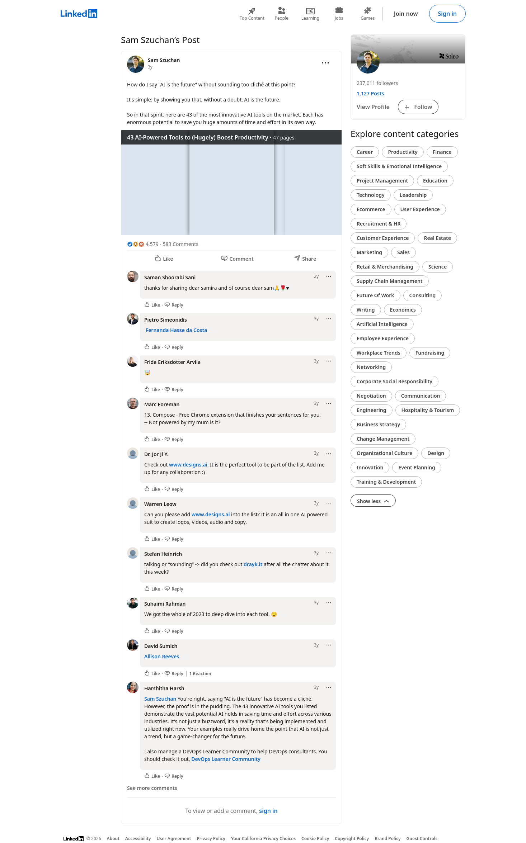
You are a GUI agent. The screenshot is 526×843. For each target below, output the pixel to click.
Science (437, 266)
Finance (442, 151)
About (113, 838)
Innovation (370, 467)
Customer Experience (383, 238)
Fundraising (430, 352)
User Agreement (174, 838)
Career (365, 151)
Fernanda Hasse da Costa (176, 330)
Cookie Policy (315, 838)
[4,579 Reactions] (143, 244)
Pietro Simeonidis (165, 319)
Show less (373, 501)
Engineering (371, 410)
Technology (371, 194)
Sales (403, 252)
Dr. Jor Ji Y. (156, 454)
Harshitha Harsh (164, 688)
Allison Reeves (161, 656)
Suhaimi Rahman (164, 603)
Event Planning (416, 467)
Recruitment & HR (378, 223)
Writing (366, 309)
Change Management (383, 438)
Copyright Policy (352, 838)
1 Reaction (200, 674)
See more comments (152, 788)
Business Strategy (378, 424)
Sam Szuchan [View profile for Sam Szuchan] (164, 60)
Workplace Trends (378, 352)
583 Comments (180, 244)
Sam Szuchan (160, 698)
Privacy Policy (211, 838)
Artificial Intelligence (382, 324)
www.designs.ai (188, 464)
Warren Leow (160, 504)
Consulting (422, 295)
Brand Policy (387, 838)
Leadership (413, 194)
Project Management (382, 180)
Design (435, 453)
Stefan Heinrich (163, 553)
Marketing (369, 252)
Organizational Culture (384, 453)
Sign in (447, 14)
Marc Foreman (161, 404)
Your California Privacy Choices (263, 838)
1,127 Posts (370, 93)
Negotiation (371, 395)
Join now (406, 14)
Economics (403, 309)
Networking (371, 367)
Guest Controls (422, 838)
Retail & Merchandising (385, 266)
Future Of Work (375, 295)
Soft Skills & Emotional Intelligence (399, 166)
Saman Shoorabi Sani (170, 277)
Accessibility (138, 838)
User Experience (420, 209)
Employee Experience (383, 338)
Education (435, 180)
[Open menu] (325, 63)
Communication (420, 395)
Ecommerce (371, 209)
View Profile (373, 107)
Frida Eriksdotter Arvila (172, 362)
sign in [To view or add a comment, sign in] (268, 811)
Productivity (402, 151)
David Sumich (160, 646)
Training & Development (386, 481)
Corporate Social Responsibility (394, 381)
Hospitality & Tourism (427, 410)
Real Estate (437, 238)
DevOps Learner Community (225, 759)
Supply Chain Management (390, 281)
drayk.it (253, 564)
